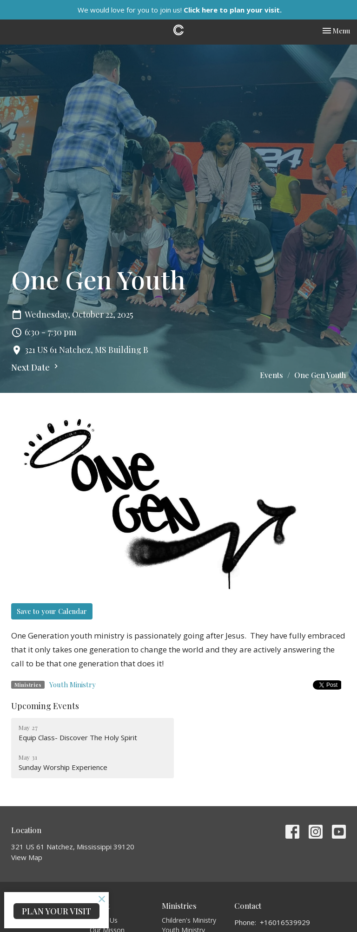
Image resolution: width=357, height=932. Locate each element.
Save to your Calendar (52, 611)
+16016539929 (285, 922)
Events (271, 375)
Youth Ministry (72, 684)
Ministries (179, 906)
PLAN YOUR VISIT (56, 911)
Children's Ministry (189, 920)
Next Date (35, 367)
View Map (26, 857)
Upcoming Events (45, 705)
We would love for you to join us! (180, 9)
